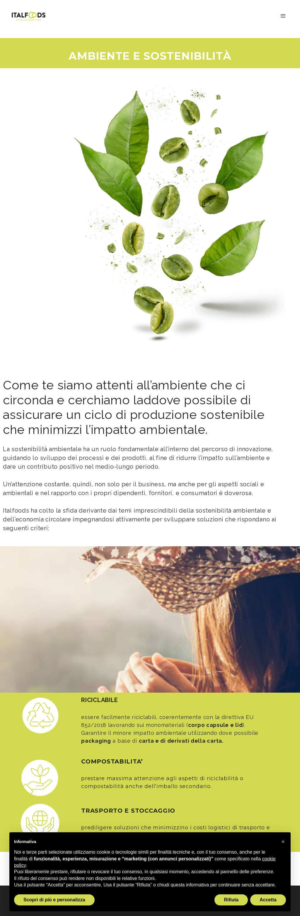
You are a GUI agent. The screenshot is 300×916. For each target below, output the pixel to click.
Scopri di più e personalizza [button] (54, 899)
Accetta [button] (268, 899)
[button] (283, 841)
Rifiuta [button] (231, 899)
